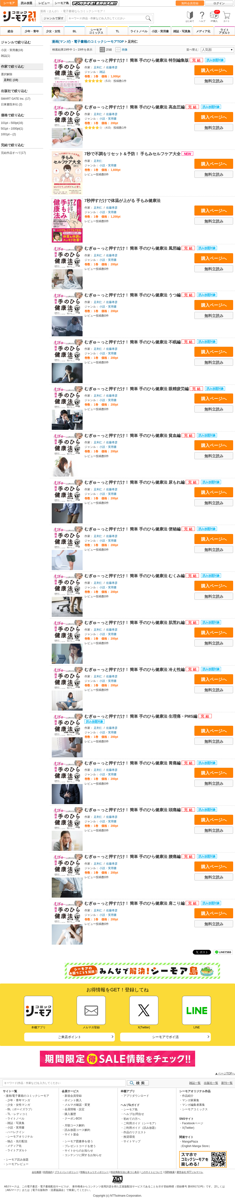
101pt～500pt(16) (12, 123)
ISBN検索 (169, 1172)
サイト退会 (72, 1134)
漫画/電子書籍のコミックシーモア (27, 1095)
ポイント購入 (73, 1100)
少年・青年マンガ (18, 1100)
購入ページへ (214, 70)
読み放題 (26, 3)
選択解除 (6, 74)
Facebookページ (192, 1123)
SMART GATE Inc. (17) (15, 98)
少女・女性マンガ (18, 1104)
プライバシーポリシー (66, 1172)
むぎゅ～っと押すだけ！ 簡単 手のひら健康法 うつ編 (133, 295)
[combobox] (109, 18)
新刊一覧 (227, 1083)
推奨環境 (129, 1136)
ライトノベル (138, 31)
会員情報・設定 (75, 1109)
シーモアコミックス (96, 31)
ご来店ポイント (69, 1037)
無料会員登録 (189, 3)
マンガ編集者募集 (193, 1104)
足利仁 (98, 67)
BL (74, 31)
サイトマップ (132, 1141)
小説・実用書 (160, 31)
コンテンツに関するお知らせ (83, 1155)
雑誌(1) (5, 55)
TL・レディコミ (17, 1114)
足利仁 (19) (11, 80)
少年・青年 (32, 31)
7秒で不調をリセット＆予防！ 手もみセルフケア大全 (133, 154)
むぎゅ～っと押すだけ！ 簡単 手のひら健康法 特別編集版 (137, 60)
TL (117, 31)
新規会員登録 (73, 1095)
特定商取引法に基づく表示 (125, 1172)
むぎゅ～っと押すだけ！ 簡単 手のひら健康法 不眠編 (133, 342)
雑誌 (102, 72)
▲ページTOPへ (225, 1073)
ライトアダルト (224, 31)
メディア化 (203, 31)
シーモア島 (62, 3)
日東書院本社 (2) (11, 104)
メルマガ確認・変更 (77, 1104)
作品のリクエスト (134, 1132)
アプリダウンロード (136, 1095)
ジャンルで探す (54, 18)
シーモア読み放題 (17, 1159)
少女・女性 (53, 31)
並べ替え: (193, 49)
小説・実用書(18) (12, 50)
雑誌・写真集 (181, 31)
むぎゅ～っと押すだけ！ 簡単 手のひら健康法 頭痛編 (133, 810)
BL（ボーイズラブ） (20, 1109)
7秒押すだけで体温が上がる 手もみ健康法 (122, 200)
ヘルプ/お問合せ (133, 1114)
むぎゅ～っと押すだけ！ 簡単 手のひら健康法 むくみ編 (135, 576)
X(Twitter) (188, 1127)
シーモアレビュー (17, 1164)
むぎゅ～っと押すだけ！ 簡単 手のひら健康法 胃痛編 (133, 763)
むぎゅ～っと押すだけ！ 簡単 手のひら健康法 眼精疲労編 (137, 389)
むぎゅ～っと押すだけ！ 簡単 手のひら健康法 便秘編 (133, 529)
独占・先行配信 (17, 1141)
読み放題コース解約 (77, 1130)
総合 (10, 31)
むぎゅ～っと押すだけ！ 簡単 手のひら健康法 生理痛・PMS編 (141, 716)
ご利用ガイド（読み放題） (140, 1127)
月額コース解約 (75, 1125)
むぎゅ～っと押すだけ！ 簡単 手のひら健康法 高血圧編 (135, 107)
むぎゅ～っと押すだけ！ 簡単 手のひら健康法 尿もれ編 (135, 482)
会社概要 (36, 1172)
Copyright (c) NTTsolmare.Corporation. (117, 1195)
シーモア (9, 3)
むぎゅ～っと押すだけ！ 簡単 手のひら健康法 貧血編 (133, 435)
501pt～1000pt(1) (12, 128)
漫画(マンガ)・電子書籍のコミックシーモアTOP (88, 41)
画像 (121, 49)
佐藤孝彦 (112, 67)
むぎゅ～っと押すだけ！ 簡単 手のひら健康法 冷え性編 (135, 669)
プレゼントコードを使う (80, 1146)
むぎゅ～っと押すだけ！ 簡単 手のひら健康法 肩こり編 (135, 903)
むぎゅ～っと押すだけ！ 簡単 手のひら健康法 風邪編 (133, 248)
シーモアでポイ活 (165, 1037)
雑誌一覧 (195, 1083)
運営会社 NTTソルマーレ (190, 1172)
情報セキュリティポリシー (94, 1172)
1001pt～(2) (8, 134)
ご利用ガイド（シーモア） (140, 1123)
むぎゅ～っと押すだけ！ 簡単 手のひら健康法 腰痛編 (133, 856)
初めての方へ (132, 1118)
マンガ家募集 (190, 1100)
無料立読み (213, 81)
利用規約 (48, 1172)
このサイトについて (151, 1172)
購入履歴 (70, 1114)
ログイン (219, 3)
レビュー (44, 3)
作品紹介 (187, 1095)
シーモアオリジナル (20, 1136)
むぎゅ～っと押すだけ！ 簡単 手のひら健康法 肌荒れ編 (135, 622)
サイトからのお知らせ (79, 1150)
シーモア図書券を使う (79, 1141)
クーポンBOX (73, 1118)
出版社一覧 (211, 1083)
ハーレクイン (15, 1132)
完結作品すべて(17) (13, 153)
